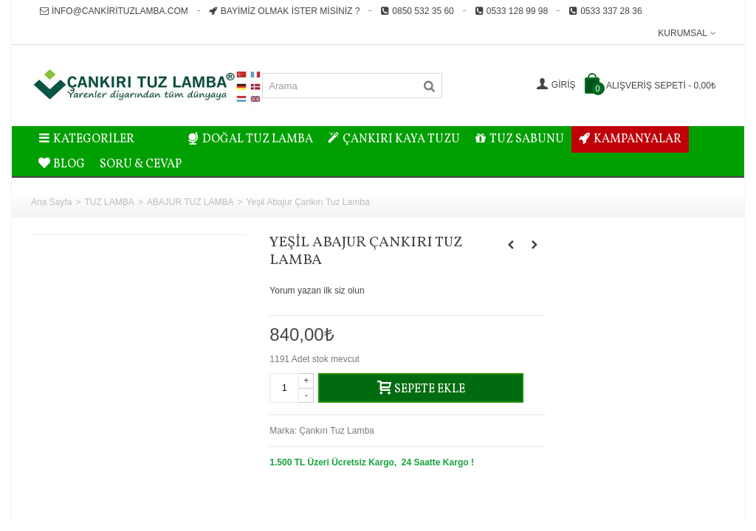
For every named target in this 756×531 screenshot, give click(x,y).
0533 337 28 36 (605, 11)
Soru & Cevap (141, 164)
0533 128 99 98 (511, 11)
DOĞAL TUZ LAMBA (250, 139)
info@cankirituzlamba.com (114, 11)
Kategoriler (86, 139)
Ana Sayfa (51, 202)
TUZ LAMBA (109, 202)
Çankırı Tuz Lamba (336, 431)
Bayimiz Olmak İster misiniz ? (284, 11)
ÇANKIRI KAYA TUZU (394, 139)
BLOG (61, 164)
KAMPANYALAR (630, 139)
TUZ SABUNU (519, 139)
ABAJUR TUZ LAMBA (190, 202)
